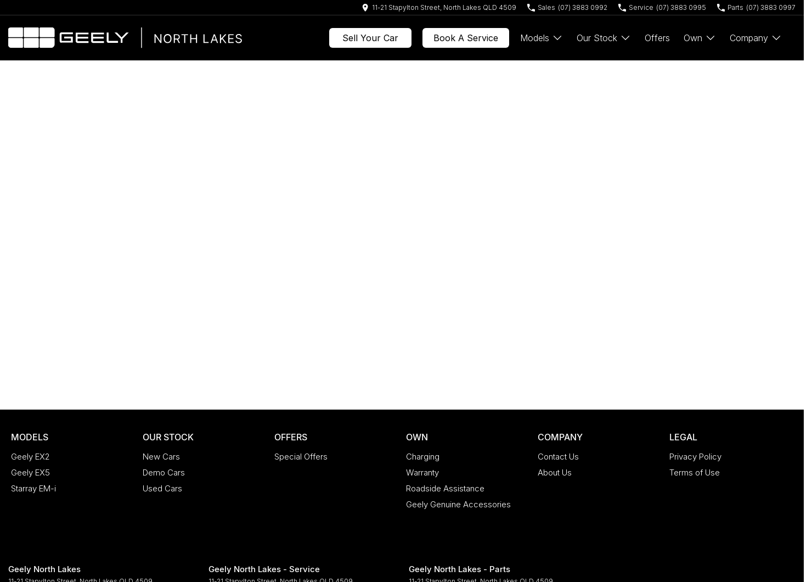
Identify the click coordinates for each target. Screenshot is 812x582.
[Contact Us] (439, 7)
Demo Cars (164, 472)
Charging (422, 456)
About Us (555, 472)
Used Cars (162, 488)
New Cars (161, 456)
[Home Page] (125, 37)
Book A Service (465, 37)
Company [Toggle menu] (756, 37)
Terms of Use (694, 472)
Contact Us (558, 456)
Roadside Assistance (445, 488)
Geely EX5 (30, 472)
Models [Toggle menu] (541, 37)
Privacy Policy (695, 456)
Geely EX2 (30, 456)
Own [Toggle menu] (700, 37)
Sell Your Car (370, 37)
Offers (657, 37)
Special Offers (301, 456)
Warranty (422, 472)
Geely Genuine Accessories (458, 504)
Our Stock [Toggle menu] (604, 37)
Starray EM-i (33, 488)
